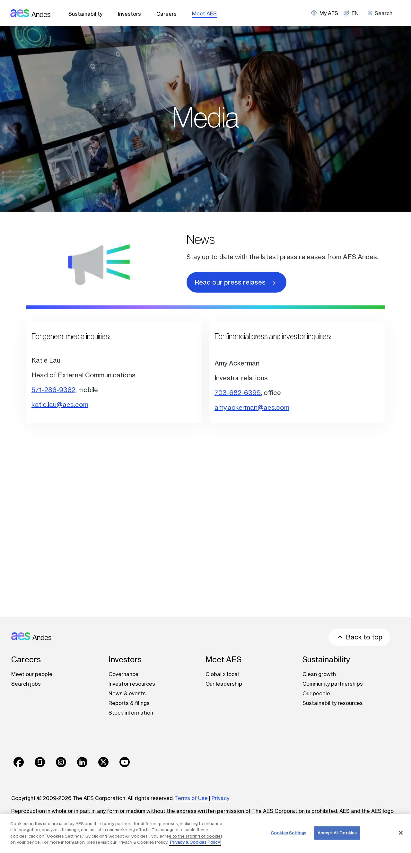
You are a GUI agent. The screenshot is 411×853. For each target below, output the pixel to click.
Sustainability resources (332, 703)
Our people (316, 693)
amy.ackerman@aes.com (251, 407)
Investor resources (132, 684)
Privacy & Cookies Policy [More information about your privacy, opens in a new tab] (195, 842)
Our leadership (224, 684)
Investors (129, 14)
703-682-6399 (237, 393)
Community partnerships (332, 684)
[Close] (401, 833)
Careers (166, 14)
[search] (382, 13)
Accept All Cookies (337, 832)
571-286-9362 (53, 390)
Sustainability (85, 14)
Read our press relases (236, 281)
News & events (127, 693)
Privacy (220, 798)
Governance (123, 674)
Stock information (131, 712)
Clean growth (319, 674)
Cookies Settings (288, 832)
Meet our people (31, 674)
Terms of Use (191, 798)
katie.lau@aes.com (59, 404)
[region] (205, 833)
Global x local (222, 674)
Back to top (359, 637)
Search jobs (26, 684)
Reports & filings (129, 703)
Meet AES (204, 13)
